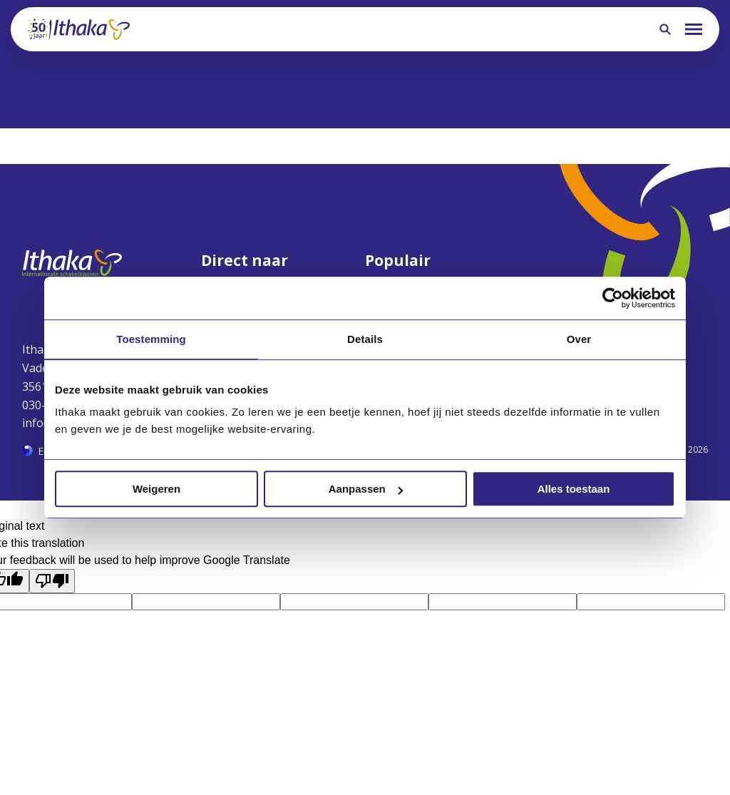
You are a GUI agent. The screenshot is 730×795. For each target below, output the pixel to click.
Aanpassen (366, 489)
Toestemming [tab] (151, 339)
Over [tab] (579, 339)
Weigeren (156, 489)
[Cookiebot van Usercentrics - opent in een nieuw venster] (612, 298)
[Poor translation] (52, 581)
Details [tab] (365, 339)
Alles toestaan (574, 489)
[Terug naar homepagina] (79, 29)
